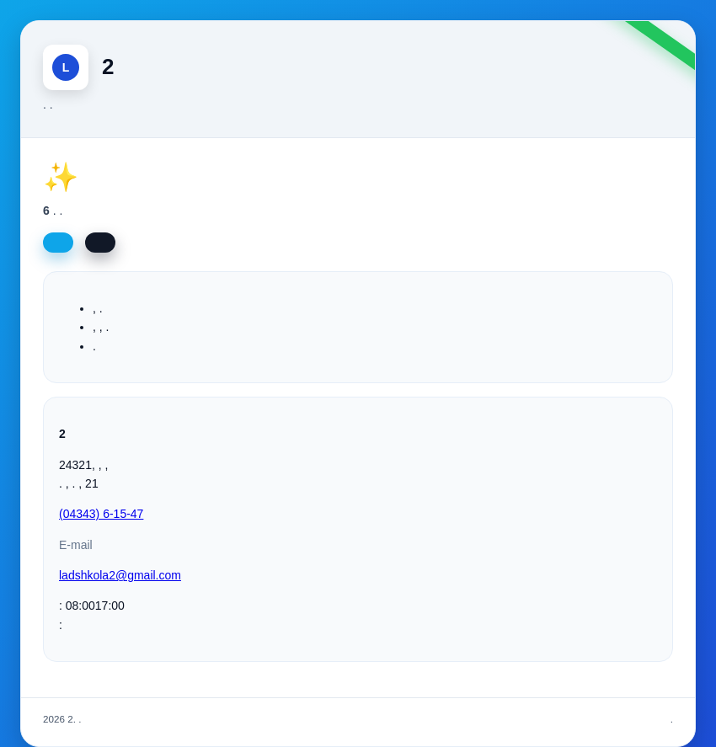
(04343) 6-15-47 (101, 513)
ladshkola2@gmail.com (120, 575)
